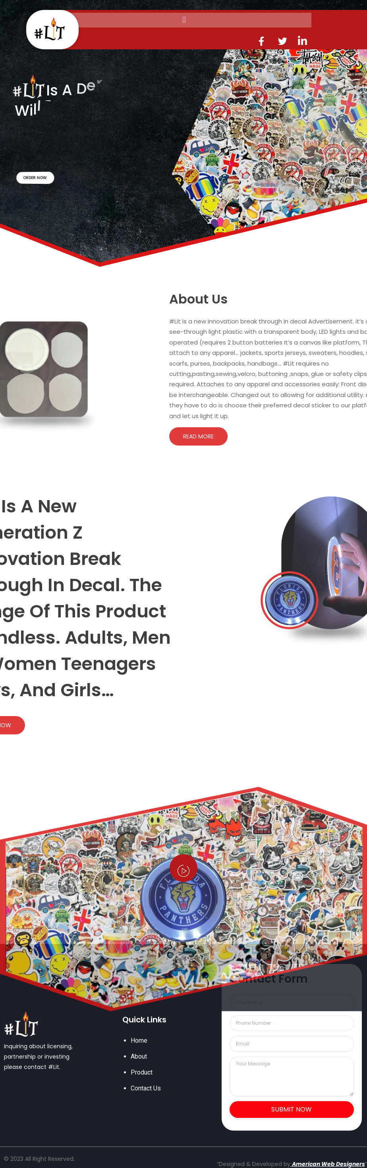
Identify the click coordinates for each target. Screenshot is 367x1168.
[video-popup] (183, 868)
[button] (184, 20)
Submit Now (291, 1109)
